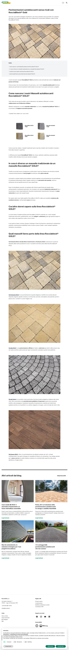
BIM (3, 621)
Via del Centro (12, 399)
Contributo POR (39, 606)
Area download (5, 617)
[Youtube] (45, 616)
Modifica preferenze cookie (42, 605)
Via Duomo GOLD (13, 454)
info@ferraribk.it (6, 608)
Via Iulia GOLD (12, 348)
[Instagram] (41, 616)
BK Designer (5, 619)
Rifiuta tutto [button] (50, 646)
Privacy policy (39, 601)
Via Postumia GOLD (14, 295)
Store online (5, 616)
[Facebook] (37, 616)
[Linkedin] (49, 616)
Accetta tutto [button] (61, 646)
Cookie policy (38, 603)
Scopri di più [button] (8, 646)
